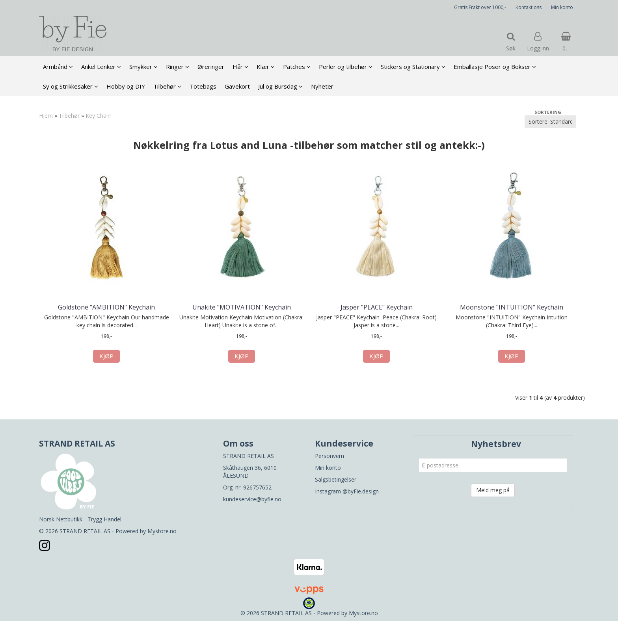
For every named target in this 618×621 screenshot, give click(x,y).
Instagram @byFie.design (347, 491)
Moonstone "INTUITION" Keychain (511, 307)
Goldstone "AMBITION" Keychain (106, 307)
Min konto (562, 7)
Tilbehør (69, 115)
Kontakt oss (529, 7)
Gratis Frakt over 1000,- (480, 7)
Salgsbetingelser (335, 479)
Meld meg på (493, 490)
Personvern (329, 456)
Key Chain (98, 115)
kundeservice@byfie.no (252, 499)
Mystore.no (162, 531)
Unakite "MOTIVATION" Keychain (241, 307)
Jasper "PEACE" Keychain (377, 307)
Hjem (46, 115)
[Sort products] (550, 121)
